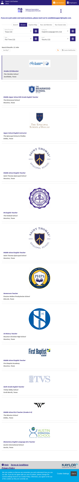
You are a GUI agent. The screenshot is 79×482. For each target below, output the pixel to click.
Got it (74, 474)
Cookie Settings (63, 474)
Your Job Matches (46, 25)
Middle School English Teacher (14, 173)
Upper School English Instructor (15, 133)
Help (5, 464)
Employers (72, 2)
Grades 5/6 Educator (11, 71)
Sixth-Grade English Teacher (13, 387)
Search (15, 25)
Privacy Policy (8, 468)
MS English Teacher (10, 213)
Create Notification (68, 50)
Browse (23, 25)
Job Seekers (58, 2)
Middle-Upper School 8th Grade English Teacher (20, 97)
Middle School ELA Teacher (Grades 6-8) (17, 412)
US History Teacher (10, 333)
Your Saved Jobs (60, 25)
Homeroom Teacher (10, 293)
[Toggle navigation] (61, 11)
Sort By (5, 50)
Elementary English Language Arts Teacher (19, 442)
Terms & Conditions (19, 464)
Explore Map (33, 25)
